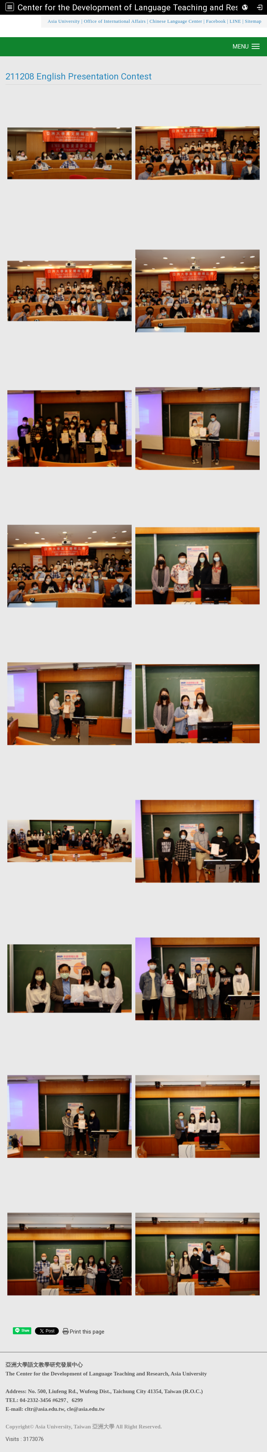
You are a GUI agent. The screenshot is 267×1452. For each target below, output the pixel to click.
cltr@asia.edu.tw (44, 1409)
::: (43, 21)
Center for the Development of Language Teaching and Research (139, 7)
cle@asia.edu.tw (86, 1409)
